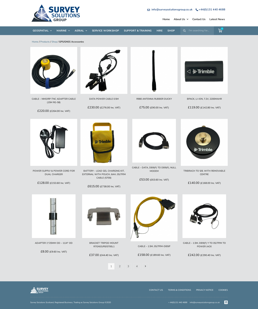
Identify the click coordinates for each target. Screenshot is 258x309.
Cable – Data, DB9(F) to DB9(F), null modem (154, 169)
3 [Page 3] (128, 266)
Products (45, 41)
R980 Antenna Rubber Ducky (154, 98)
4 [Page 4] (137, 266)
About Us (181, 19)
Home (166, 19)
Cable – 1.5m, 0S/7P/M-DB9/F (154, 246)
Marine (63, 30)
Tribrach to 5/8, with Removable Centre (204, 172)
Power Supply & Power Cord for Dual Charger (54, 172)
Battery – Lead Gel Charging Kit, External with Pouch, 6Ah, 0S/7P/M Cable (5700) (104, 174)
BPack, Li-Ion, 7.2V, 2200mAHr (204, 98)
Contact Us (199, 19)
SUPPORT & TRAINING (138, 30)
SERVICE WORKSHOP (105, 30)
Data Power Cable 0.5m (104, 98)
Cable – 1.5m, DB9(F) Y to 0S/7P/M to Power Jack (204, 244)
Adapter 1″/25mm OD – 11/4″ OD (54, 243)
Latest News (217, 19)
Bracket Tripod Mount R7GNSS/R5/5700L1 (103, 244)
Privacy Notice (204, 290)
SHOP (171, 30)
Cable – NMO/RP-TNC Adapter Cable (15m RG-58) (54, 100)
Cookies (223, 290)
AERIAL (81, 30)
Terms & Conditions (179, 290)
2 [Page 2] (120, 266)
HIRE (160, 30)
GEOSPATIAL (42, 30)
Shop (54, 41)
